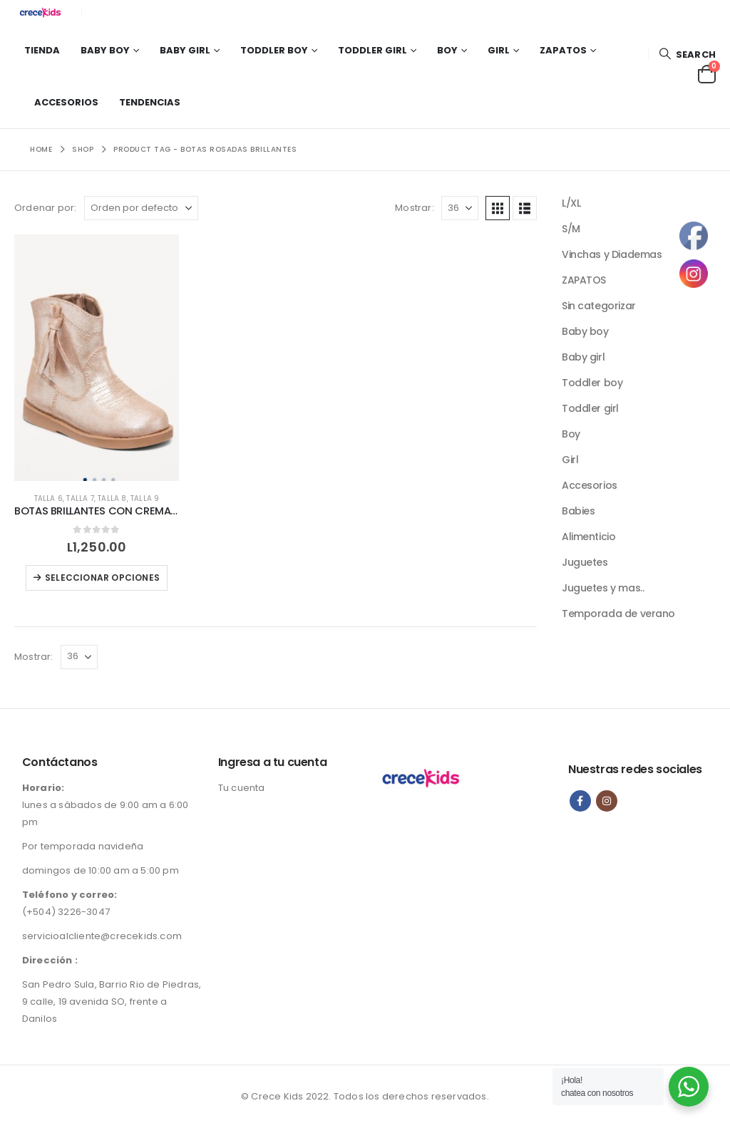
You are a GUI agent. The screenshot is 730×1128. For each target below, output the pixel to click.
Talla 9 (144, 498)
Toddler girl (372, 50)
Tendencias (149, 102)
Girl (499, 50)
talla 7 (79, 498)
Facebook (580, 801)
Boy (447, 50)
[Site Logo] (42, 12)
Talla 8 (112, 498)
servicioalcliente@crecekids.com (102, 936)
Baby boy (105, 50)
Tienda (42, 50)
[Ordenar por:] (141, 208)
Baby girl (185, 50)
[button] (687, 54)
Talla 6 (48, 498)
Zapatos (563, 50)
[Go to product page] (96, 357)
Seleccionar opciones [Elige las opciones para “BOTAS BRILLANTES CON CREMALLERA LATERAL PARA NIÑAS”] (102, 577)
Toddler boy (274, 50)
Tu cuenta (241, 788)
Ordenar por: (45, 207)
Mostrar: (414, 207)
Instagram (606, 801)
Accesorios (66, 102)
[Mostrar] (459, 208)
